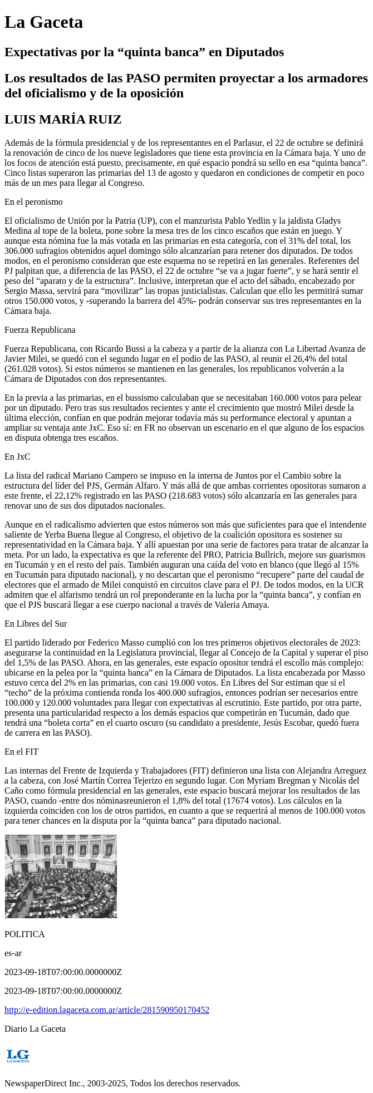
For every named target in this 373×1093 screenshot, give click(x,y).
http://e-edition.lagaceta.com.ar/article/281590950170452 (106, 1010)
